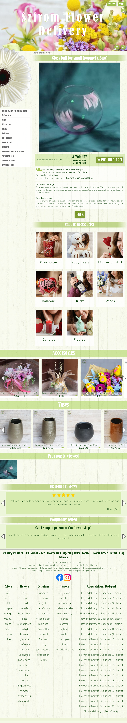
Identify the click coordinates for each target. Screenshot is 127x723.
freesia (24, 608)
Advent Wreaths (8, 161)
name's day (43, 608)
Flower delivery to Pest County (101, 711)
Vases (50, 53)
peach (8, 629)
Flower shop (16, 93)
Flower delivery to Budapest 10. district (101, 639)
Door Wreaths (7, 143)
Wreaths (19, 85)
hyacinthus (24, 613)
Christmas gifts (8, 165)
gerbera (24, 639)
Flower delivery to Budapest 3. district (101, 603)
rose (24, 593)
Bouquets (19, 64)
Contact (86, 553)
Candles (5, 147)
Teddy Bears (7, 115)
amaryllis (24, 649)
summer (64, 624)
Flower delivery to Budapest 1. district (101, 593)
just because (43, 649)
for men (43, 639)
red (8, 593)
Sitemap (63, 557)
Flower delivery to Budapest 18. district (101, 680)
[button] (124, 378)
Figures (5, 120)
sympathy (43, 629)
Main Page (7, 55)
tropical (24, 634)
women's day (64, 613)
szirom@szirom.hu (13, 553)
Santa (65, 644)
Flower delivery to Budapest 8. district (101, 629)
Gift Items (12, 59)
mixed (24, 603)
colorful (8, 634)
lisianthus (24, 654)
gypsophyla (24, 696)
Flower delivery (39, 53)
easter (64, 598)
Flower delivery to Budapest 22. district (101, 701)
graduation (43, 654)
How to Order (100, 553)
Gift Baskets (7, 138)
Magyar (122, 4)
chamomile (24, 701)
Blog (121, 553)
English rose (24, 685)
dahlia (24, 675)
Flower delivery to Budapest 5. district (101, 613)
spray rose (24, 670)
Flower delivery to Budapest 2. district (101, 598)
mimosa (24, 691)
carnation (24, 665)
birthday (43, 598)
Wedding (23, 78)
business (43, 624)
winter (64, 634)
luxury (43, 660)
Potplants (22, 71)
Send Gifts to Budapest (14, 111)
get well (43, 634)
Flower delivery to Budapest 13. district (101, 654)
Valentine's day (64, 608)
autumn (65, 629)
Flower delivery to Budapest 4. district (101, 608)
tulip (24, 598)
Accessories (63, 353)
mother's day (65, 603)
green (8, 624)
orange (8, 613)
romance (43, 593)
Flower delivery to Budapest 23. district (101, 706)
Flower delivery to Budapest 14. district (101, 660)
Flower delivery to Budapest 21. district (101, 696)
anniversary (43, 613)
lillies (24, 618)
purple (8, 608)
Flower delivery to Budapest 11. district (101, 644)
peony (24, 680)
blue (8, 639)
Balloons (5, 133)
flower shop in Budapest (78, 177)
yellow (8, 618)
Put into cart (110, 160)
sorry (43, 644)
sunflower (24, 644)
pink (8, 603)
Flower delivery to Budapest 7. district (101, 624)
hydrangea (24, 660)
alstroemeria (24, 624)
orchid (24, 629)
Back (79, 215)
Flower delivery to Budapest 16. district (101, 670)
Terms (113, 553)
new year (65, 639)
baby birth (43, 603)
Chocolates (6, 124)
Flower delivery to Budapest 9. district (101, 634)
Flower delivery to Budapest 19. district (101, 685)
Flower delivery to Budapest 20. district (101, 691)
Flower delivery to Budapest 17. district (101, 675)
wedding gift (43, 618)
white (8, 598)
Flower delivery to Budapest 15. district (101, 665)
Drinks (4, 129)
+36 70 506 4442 (35, 553)
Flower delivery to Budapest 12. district (101, 649)
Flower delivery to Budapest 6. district (101, 618)
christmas (64, 593)
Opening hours (71, 553)
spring (64, 618)
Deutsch (111, 4)
